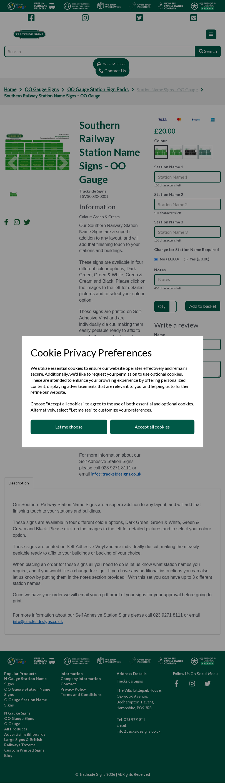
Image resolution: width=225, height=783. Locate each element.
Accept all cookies (152, 426)
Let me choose (68, 426)
